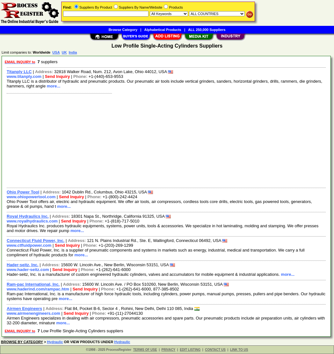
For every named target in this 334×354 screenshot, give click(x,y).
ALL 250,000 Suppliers (206, 30)
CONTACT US (215, 349)
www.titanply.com (24, 76)
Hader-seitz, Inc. (23, 264)
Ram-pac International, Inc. (33, 284)
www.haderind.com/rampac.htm (38, 289)
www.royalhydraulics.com (32, 221)
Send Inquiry (57, 76)
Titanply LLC (19, 71)
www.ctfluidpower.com (29, 245)
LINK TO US (239, 349)
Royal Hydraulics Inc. (28, 216)
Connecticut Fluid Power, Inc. (35, 240)
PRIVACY (169, 349)
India (73, 52)
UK (64, 52)
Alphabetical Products (162, 30)
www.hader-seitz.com (28, 269)
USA (56, 52)
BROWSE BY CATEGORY (22, 342)
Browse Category (123, 30)
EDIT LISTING (190, 349)
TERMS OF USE (145, 349)
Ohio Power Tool (23, 192)
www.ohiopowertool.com (31, 196)
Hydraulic (55, 342)
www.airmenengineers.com (33, 313)
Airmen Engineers (24, 308)
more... (54, 86)
